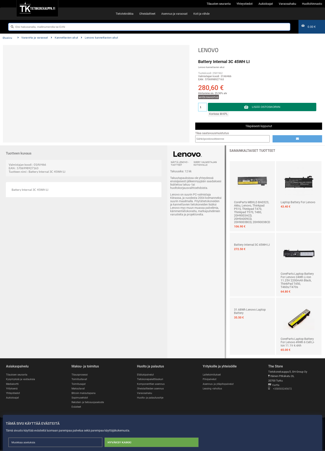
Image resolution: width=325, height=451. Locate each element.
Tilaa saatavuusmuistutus (212, 133)
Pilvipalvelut (210, 379)
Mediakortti (12, 384)
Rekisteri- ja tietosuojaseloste (89, 402)
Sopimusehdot (80, 398)
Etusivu (7, 37)
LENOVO (208, 50)
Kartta (273, 385)
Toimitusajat (79, 384)
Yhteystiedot (13, 393)
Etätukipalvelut (145, 374)
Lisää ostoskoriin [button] (266, 107)
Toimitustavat (79, 379)
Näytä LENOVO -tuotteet (180, 163)
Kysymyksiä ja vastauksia (21, 379)
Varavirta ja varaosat (32, 37)
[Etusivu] (37, 8)
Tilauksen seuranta (17, 374)
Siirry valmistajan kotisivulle (205, 163)
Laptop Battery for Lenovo (298, 202)
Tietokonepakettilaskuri (151, 379)
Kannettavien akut (64, 37)
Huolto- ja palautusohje (150, 398)
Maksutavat (78, 388)
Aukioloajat (12, 398)
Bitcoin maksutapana (84, 393)
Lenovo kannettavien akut (99, 37)
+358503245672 (280, 389)
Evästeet (77, 407)
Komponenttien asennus (151, 384)
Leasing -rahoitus (213, 388)
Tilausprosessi (80, 374)
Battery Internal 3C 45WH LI (252, 244)
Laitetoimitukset (212, 374)
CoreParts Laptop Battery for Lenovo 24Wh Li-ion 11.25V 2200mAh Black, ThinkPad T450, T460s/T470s (297, 280)
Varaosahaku (145, 393)
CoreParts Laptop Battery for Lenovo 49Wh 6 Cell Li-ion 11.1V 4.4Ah (297, 342)
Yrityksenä (12, 388)
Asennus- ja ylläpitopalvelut (219, 384)
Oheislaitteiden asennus (151, 388)
